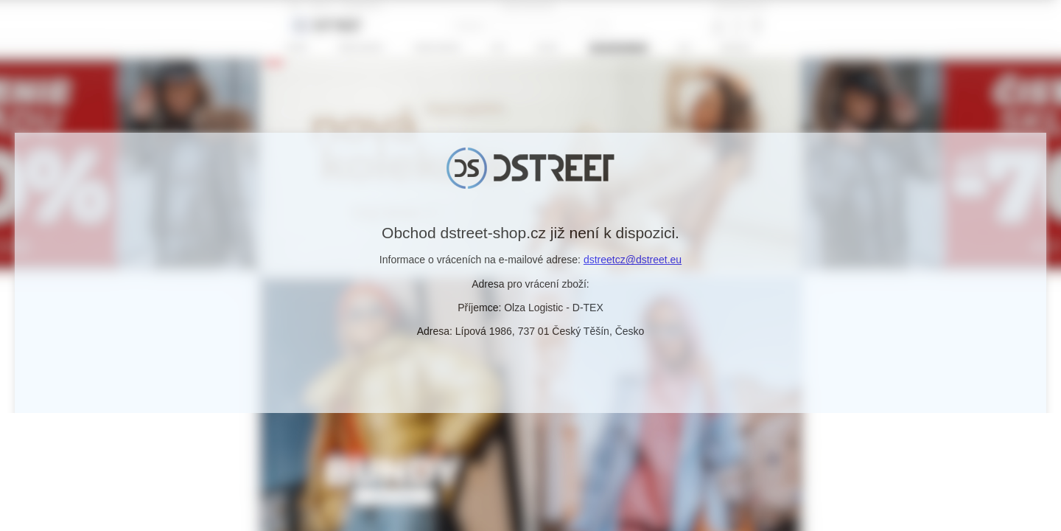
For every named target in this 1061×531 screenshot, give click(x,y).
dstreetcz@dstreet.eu (633, 260)
